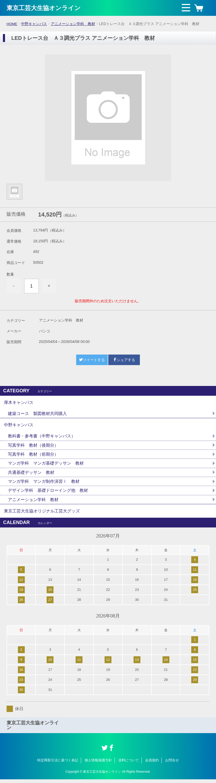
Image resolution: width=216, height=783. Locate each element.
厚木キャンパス (18, 402)
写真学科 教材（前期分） (33, 456)
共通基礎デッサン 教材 (31, 474)
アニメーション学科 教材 (73, 24)
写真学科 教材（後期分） (33, 447)
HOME (12, 24)
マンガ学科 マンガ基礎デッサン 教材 (46, 465)
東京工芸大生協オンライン (45, 7)
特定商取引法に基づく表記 (57, 764)
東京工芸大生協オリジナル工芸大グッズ (42, 514)
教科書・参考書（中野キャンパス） (41, 437)
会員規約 (152, 764)
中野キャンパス (34, 24)
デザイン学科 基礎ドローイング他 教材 (48, 493)
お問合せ (172, 764)
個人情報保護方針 (98, 764)
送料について (128, 764)
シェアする (124, 359)
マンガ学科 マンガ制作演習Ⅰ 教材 (44, 484)
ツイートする (92, 359)
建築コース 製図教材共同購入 (37, 414)
